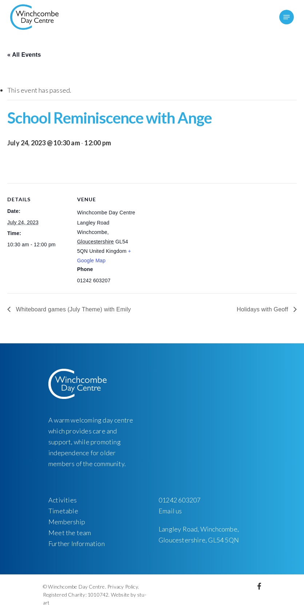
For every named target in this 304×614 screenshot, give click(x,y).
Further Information (76, 544)
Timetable (63, 511)
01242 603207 (179, 500)
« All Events (24, 55)
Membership (66, 522)
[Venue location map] (185, 233)
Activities (62, 500)
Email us (170, 511)
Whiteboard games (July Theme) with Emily (72, 309)
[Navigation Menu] (286, 17)
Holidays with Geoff (263, 309)
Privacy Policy (122, 586)
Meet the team (69, 533)
